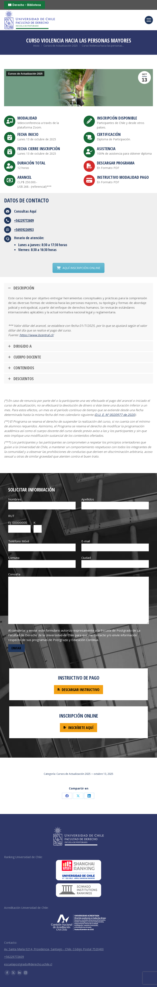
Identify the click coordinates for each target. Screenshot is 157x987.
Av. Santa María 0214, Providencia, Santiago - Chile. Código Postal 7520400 (54, 949)
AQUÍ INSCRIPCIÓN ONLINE (78, 268)
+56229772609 (24, 220)
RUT (11, 516)
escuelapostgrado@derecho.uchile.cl (28, 964)
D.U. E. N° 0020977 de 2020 (115, 415)
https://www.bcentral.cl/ (36, 335)
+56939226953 (24, 229)
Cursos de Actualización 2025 (25, 73)
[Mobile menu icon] (149, 20)
